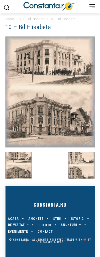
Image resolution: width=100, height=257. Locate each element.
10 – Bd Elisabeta (32, 19)
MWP (60, 242)
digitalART (45, 242)
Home (10, 19)
